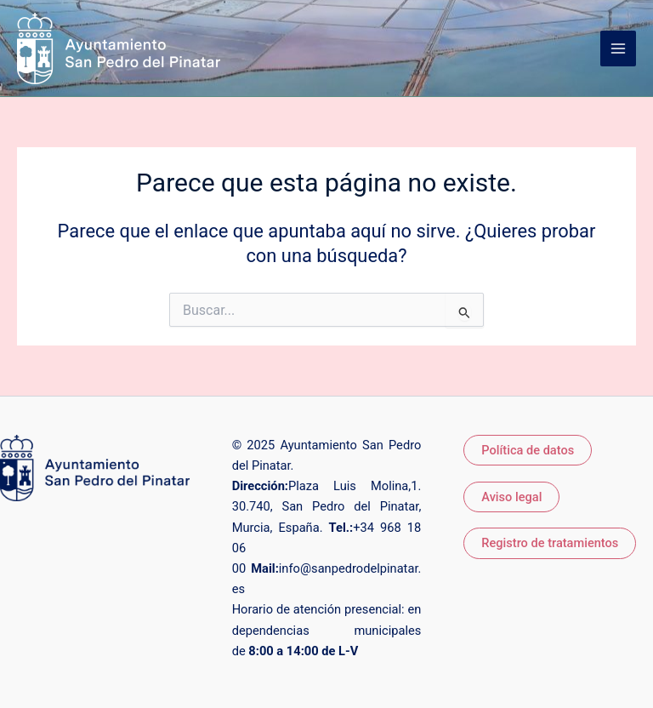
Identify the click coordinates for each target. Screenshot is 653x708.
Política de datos (527, 450)
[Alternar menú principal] (618, 48)
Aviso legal (511, 497)
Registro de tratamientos (549, 543)
